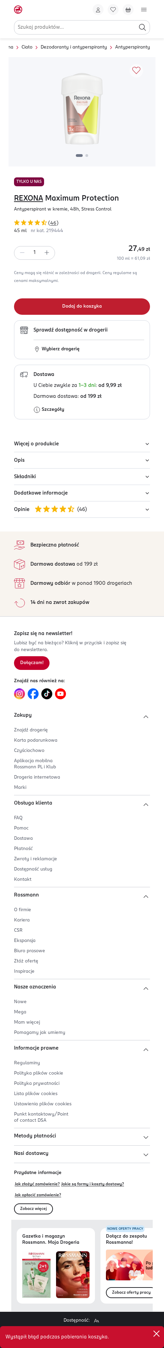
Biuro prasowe (29, 951)
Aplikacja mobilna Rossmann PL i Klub (35, 764)
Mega (20, 1012)
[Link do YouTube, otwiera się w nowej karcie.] (60, 693)
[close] (156, 1334)
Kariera (22, 920)
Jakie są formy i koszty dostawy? (92, 1184)
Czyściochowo (29, 751)
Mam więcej (27, 1022)
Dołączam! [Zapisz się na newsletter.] (31, 663)
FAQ (18, 818)
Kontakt (22, 879)
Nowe (20, 1002)
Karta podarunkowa (35, 740)
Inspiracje (24, 971)
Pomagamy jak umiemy (39, 1032)
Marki (20, 787)
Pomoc (21, 828)
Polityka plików (38, 1073)
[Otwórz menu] (144, 9)
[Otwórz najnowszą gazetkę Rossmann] (36, 1274)
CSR (18, 930)
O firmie (22, 910)
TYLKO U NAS (29, 182)
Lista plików (35, 1094)
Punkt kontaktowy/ (41, 1117)
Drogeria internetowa (37, 777)
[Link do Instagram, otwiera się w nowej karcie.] (19, 693)
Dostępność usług (33, 869)
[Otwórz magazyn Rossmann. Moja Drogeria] (73, 1274)
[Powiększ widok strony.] (96, 1321)
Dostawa (23, 838)
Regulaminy (27, 1063)
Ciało (27, 47)
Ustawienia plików (42, 1104)
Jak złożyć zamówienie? (37, 1184)
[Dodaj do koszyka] (82, 306)
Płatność (23, 849)
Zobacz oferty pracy (131, 1293)
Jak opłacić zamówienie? (38, 1195)
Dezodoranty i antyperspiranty (74, 47)
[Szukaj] (142, 27)
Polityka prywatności (36, 1083)
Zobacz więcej (33, 1209)
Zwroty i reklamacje (35, 859)
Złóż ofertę (26, 961)
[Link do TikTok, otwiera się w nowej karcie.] (46, 693)
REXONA (28, 198)
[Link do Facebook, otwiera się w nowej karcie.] (33, 693)
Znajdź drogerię (31, 730)
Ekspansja (25, 941)
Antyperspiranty (132, 47)
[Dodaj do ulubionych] (136, 71)
